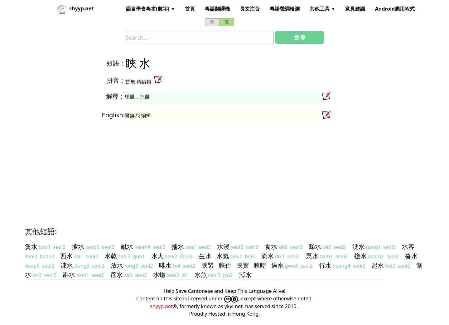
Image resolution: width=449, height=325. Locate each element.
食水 (271, 246)
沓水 (411, 256)
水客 (408, 246)
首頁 (190, 8)
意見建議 (355, 8)
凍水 (66, 265)
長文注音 (250, 8)
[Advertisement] (213, 169)
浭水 (358, 246)
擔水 (360, 256)
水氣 (222, 256)
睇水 (315, 246)
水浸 (223, 246)
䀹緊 (207, 265)
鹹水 (127, 246)
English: (113, 115)
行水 (325, 265)
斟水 (69, 274)
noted (304, 298)
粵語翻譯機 (217, 8)
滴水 (267, 256)
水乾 (110, 256)
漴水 (245, 274)
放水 (117, 265)
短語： (116, 63)
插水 (78, 246)
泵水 (312, 256)
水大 (157, 256)
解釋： (115, 96)
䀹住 (225, 265)
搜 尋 (299, 37)
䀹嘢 (260, 265)
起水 (377, 265)
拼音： (116, 80)
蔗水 (116, 274)
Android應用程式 (395, 8)
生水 (205, 256)
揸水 (177, 246)
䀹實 (242, 265)
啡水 (165, 265)
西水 (66, 256)
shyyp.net (161, 306)
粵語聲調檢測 (285, 8)
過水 (277, 265)
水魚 (201, 274)
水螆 (159, 274)
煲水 (31, 246)
